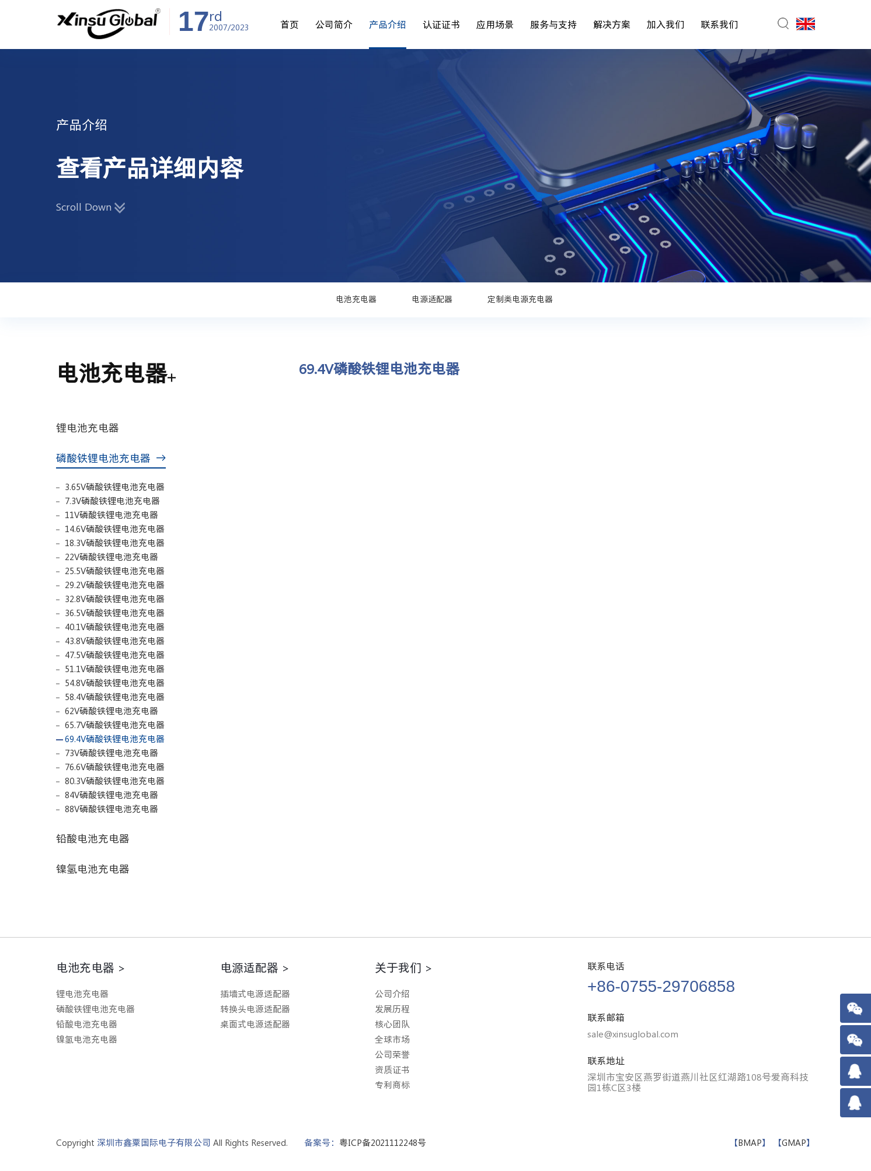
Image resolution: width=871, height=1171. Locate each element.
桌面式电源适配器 (255, 1024)
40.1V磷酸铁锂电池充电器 (115, 627)
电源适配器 (432, 299)
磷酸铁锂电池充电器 (111, 458)
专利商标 (392, 1085)
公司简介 (334, 24)
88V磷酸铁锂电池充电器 (111, 809)
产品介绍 (387, 24)
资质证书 (392, 1069)
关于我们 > (404, 967)
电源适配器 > (255, 967)
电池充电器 (356, 299)
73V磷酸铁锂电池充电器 (111, 753)
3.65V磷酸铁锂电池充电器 (115, 487)
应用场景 (495, 24)
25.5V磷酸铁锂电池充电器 (115, 571)
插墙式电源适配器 (255, 994)
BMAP (750, 1142)
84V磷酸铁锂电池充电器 (111, 795)
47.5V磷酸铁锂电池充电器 (115, 655)
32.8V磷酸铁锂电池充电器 (115, 599)
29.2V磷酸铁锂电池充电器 (115, 585)
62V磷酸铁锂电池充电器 (111, 711)
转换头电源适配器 (255, 1009)
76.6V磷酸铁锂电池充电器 (115, 767)
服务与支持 (553, 24)
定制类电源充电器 (520, 299)
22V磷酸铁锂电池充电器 (111, 557)
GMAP (794, 1142)
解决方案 (611, 24)
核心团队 (392, 1024)
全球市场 (392, 1039)
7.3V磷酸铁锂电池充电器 (112, 501)
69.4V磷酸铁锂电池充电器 (115, 739)
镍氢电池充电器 (97, 869)
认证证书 (441, 24)
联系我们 (719, 24)
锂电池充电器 (92, 427)
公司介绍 (392, 994)
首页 (289, 24)
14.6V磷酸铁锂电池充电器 (115, 529)
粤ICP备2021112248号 (382, 1142)
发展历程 (392, 1009)
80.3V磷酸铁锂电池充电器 (115, 781)
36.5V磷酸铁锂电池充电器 (115, 613)
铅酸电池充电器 (97, 838)
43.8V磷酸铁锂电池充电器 (115, 641)
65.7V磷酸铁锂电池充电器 (115, 725)
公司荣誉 (392, 1054)
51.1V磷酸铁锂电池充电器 (115, 669)
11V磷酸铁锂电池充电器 (111, 515)
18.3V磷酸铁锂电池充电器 (115, 543)
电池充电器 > (91, 967)
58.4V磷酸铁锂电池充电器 (115, 697)
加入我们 (665, 24)
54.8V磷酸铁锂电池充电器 (115, 683)
